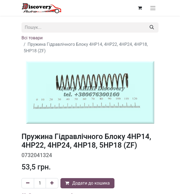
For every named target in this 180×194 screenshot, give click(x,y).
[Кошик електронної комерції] (139, 7)
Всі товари (32, 37)
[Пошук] (152, 27)
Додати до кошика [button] (87, 183)
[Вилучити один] (27, 183)
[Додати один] (52, 183)
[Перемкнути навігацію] (153, 8)
